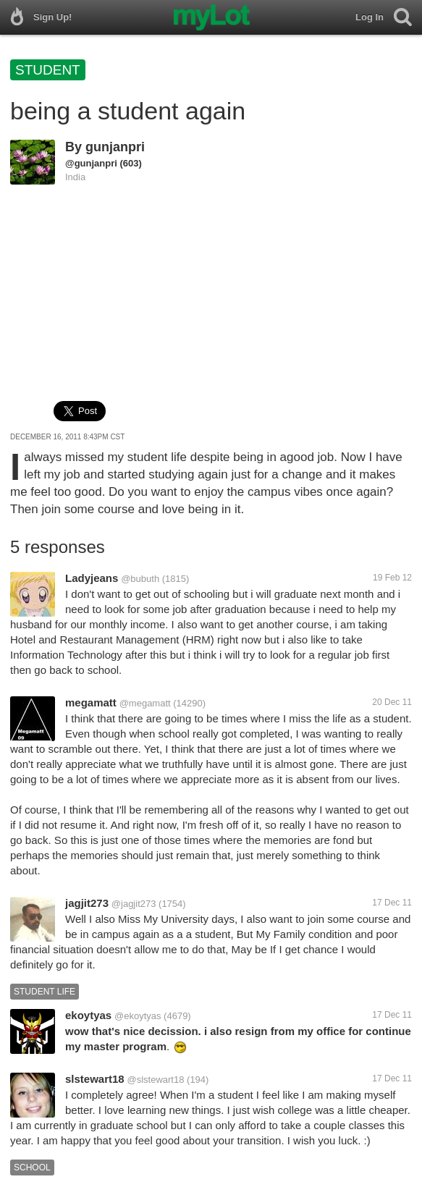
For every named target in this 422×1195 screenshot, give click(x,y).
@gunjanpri (91, 163)
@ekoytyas (137, 1015)
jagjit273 (87, 903)
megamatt (91, 702)
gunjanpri (115, 147)
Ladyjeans (91, 578)
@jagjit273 (133, 903)
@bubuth (140, 578)
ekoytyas (88, 1015)
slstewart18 (95, 1079)
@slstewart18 (156, 1079)
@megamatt (145, 703)
